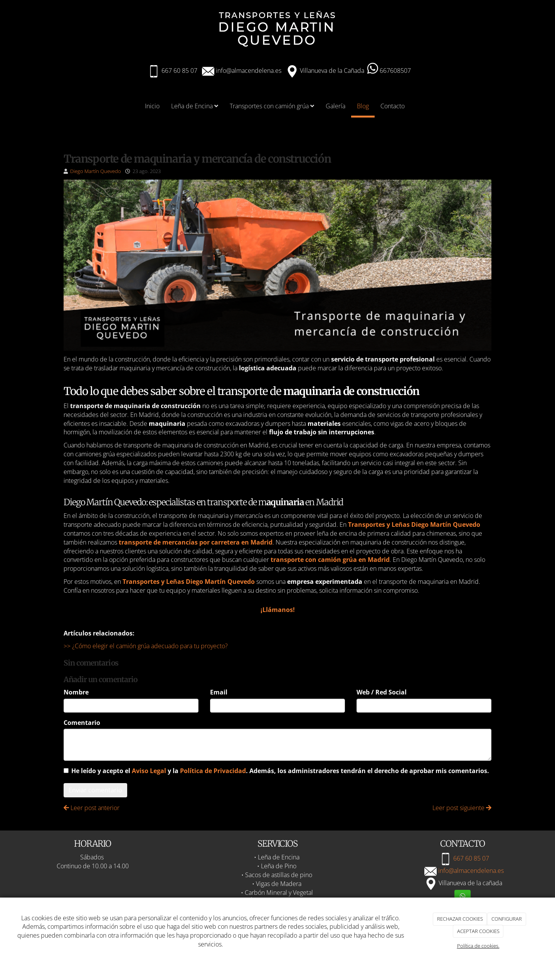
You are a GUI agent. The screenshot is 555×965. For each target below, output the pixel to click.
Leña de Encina (194, 106)
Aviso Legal (149, 771)
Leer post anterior (91, 808)
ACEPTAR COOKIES (478, 931)
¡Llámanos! (278, 609)
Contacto (392, 106)
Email (218, 692)
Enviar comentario (95, 790)
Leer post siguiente (461, 808)
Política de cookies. (478, 945)
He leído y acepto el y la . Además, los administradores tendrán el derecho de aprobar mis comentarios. (280, 771)
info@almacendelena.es (247, 70)
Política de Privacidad (213, 771)
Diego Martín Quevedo (95, 171)
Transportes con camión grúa (272, 106)
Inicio (152, 106)
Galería (335, 106)
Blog (363, 106)
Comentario (82, 722)
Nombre (76, 692)
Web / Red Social (382, 692)
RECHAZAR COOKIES (460, 918)
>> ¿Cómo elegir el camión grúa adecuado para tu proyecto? (146, 646)
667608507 (389, 70)
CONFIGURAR (506, 918)
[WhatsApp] (462, 896)
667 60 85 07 (179, 70)
